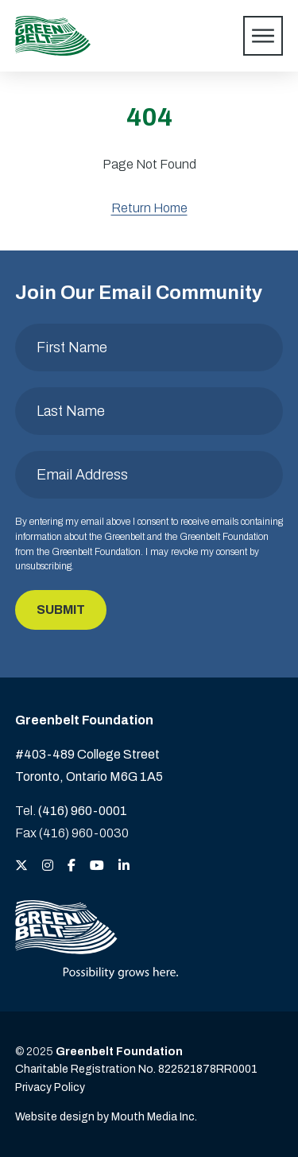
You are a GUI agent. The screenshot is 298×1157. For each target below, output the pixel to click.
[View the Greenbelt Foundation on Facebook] (71, 866)
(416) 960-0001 (82, 810)
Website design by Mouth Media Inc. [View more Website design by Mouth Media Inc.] (106, 1117)
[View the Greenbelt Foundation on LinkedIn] (124, 866)
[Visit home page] (53, 36)
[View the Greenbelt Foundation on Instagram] (47, 866)
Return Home (149, 208)
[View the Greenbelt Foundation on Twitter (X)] (21, 866)
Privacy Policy (50, 1087)
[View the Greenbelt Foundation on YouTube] (97, 866)
